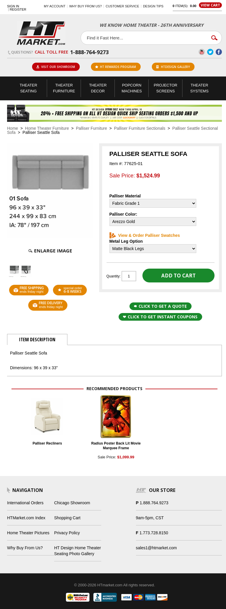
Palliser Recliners (47, 443)
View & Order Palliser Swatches (144, 235)
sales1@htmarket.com (156, 547)
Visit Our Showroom (55, 67)
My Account (54, 6)
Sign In (13, 6)
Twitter (210, 52)
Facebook (219, 52)
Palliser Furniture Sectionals (139, 128)
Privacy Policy (67, 532)
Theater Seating (28, 88)
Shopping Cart (67, 517)
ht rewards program (115, 67)
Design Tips (153, 6)
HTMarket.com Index (26, 517)
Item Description (37, 339)
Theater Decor (98, 88)
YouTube (202, 52)
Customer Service (122, 6)
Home (12, 128)
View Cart (210, 5)
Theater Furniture (64, 88)
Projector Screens (165, 88)
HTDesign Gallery (173, 67)
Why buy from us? (85, 6)
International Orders (25, 502)
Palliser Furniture (91, 128)
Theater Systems (199, 88)
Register (18, 9)
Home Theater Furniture (47, 128)
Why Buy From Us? (25, 547)
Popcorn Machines (132, 88)
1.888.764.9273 (154, 502)
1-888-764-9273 (89, 52)
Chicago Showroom (72, 502)
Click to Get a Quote (160, 306)
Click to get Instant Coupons (160, 317)
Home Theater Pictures (28, 532)
